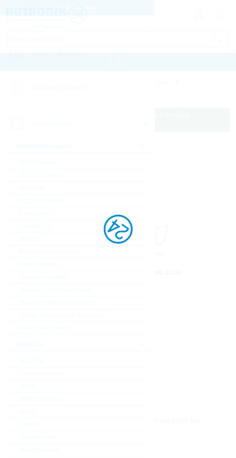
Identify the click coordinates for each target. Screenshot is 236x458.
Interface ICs (35, 226)
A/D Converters (38, 162)
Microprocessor (38, 450)
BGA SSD (31, 361)
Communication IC (43, 373)
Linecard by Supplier (59, 88)
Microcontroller (38, 437)
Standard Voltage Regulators (56, 302)
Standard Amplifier (42, 277)
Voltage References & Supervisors (63, 315)
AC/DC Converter (41, 175)
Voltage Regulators (43, 328)
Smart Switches (39, 264)
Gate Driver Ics (38, 213)
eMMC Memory (38, 399)
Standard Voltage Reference (55, 290)
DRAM (27, 386)
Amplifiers (31, 188)
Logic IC (29, 424)
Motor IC (30, 239)
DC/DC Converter (41, 201)
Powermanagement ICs (49, 251)
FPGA (27, 412)
